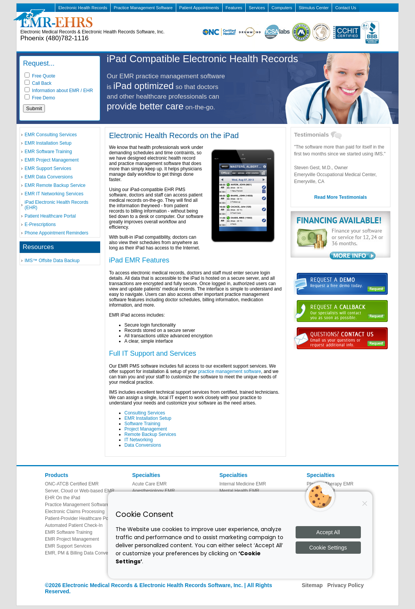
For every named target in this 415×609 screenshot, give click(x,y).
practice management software (229, 371)
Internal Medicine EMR (243, 484)
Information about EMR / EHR (59, 90)
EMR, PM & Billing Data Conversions (83, 553)
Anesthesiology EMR (153, 490)
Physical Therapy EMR (330, 484)
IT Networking (138, 439)
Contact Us (345, 7)
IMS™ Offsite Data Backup (52, 260)
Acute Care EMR (149, 484)
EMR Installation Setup (48, 143)
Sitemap (312, 585)
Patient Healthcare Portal (50, 216)
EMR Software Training (48, 151)
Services (257, 7)
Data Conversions (142, 445)
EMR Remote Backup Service (55, 185)
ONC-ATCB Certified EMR (72, 484)
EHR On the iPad (62, 497)
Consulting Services (144, 413)
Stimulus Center (314, 7)
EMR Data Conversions (49, 177)
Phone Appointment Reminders (56, 233)
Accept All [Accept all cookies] (328, 532)
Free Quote (40, 76)
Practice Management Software (143, 7)
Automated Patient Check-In (74, 525)
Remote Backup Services (150, 434)
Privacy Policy (345, 585)
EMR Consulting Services (51, 134)
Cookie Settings (328, 548)
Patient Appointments (199, 7)
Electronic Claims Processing (74, 511)
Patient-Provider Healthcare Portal (80, 518)
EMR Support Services (48, 168)
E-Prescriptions (40, 224)
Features (234, 7)
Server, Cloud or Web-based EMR (79, 490)
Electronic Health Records (82, 7)
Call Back (38, 83)
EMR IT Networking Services (54, 193)
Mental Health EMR (240, 490)
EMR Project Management (52, 160)
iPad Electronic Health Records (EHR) (56, 205)
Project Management (145, 429)
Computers (281, 7)
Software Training (142, 423)
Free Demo (40, 98)
